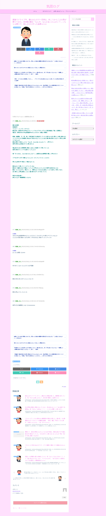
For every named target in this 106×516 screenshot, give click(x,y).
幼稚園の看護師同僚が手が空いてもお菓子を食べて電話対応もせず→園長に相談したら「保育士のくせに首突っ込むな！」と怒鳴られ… (82, 50)
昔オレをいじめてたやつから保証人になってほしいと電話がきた (29, 63)
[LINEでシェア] (44, 49)
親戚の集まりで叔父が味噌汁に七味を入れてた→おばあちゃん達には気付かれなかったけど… (82, 31)
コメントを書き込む (40, 499)
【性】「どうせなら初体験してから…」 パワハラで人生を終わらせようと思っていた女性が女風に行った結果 (39, 76)
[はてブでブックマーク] (35, 49)
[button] (62, 49)
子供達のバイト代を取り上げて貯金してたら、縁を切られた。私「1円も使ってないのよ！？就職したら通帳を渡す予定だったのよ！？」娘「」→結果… (38, 69)
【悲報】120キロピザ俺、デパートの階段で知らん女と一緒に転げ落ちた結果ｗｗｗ (82, 115)
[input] (82, 19)
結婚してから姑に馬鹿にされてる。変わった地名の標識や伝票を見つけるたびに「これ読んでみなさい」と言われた (38, 58)
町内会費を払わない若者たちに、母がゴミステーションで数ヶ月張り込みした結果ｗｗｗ (82, 83)
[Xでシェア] (17, 49)
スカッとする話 (16, 357)
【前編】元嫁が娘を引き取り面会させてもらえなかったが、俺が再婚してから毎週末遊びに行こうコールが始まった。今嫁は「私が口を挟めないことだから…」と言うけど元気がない (39, 82)
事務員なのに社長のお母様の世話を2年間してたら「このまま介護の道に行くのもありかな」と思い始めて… (82, 36)
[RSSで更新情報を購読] (41, 378)
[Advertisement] (39, 100)
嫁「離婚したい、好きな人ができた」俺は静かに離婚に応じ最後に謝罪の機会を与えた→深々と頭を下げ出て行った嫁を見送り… (82, 43)
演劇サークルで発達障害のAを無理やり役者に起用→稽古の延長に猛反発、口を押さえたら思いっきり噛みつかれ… (82, 72)
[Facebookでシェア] (26, 49)
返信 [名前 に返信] (64, 493)
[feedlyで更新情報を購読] (38, 378)
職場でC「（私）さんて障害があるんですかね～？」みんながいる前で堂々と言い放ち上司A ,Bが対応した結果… (82, 57)
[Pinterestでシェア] (53, 49)
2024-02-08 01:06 (16, 487)
